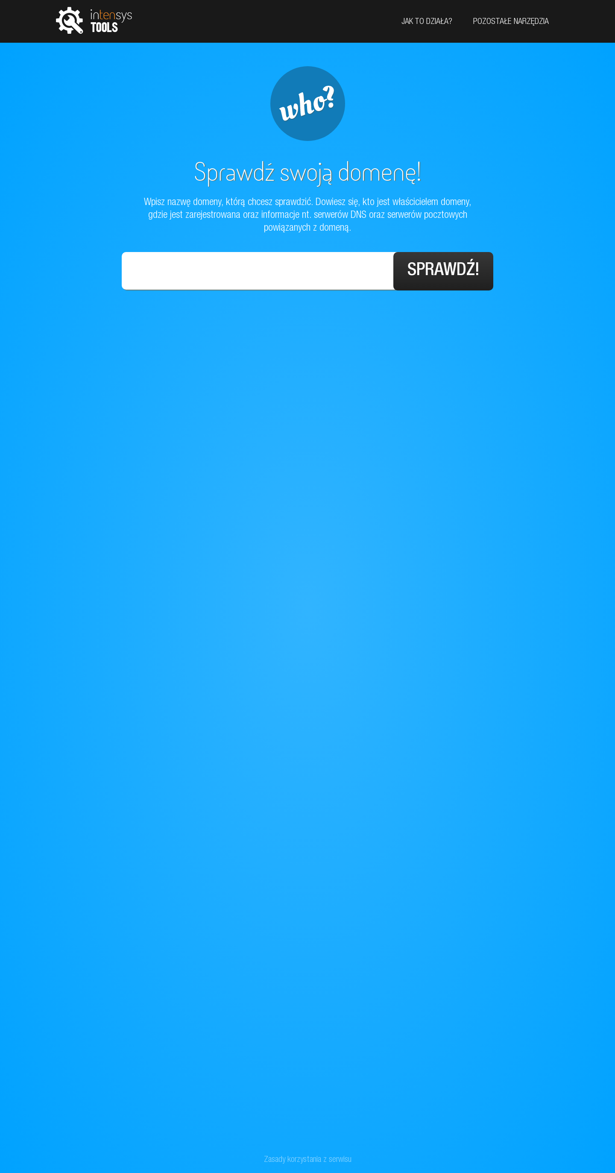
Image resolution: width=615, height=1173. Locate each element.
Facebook (605, 73)
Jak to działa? (426, 22)
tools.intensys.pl (94, 19)
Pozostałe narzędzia (511, 22)
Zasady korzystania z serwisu (307, 1160)
